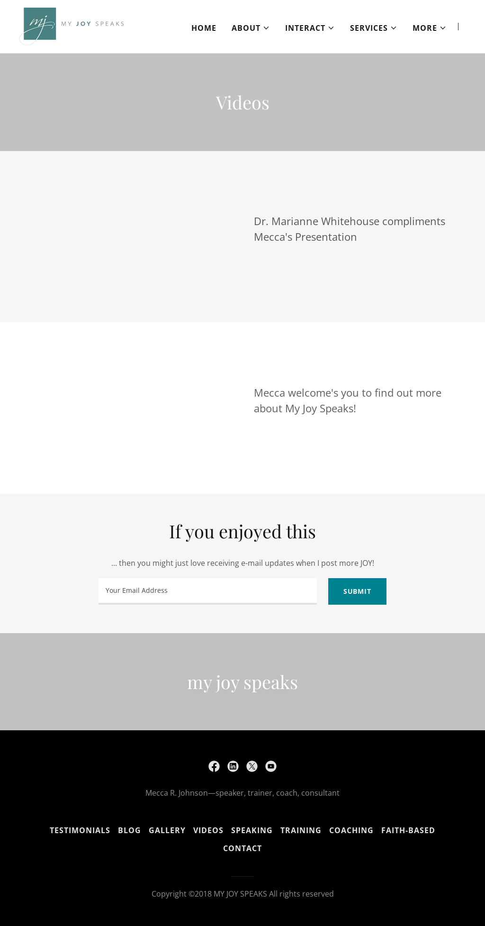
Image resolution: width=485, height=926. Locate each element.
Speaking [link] (252, 830)
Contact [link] (242, 848)
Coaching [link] (351, 830)
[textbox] (208, 591)
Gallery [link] (167, 830)
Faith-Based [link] (408, 830)
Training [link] (301, 830)
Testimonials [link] (80, 830)
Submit (357, 591)
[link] (71, 25)
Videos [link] (208, 830)
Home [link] (203, 28)
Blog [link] (129, 830)
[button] (251, 28)
